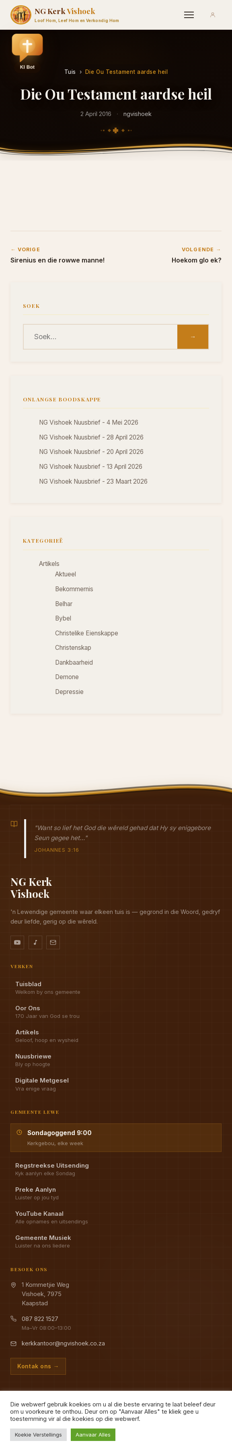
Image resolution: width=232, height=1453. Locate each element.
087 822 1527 (40, 1319)
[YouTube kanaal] (17, 942)
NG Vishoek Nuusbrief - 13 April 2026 (90, 466)
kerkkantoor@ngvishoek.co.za (63, 1343)
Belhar (63, 604)
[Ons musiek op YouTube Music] (35, 942)
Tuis (70, 72)
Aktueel (65, 574)
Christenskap (73, 647)
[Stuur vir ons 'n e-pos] (53, 942)
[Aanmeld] (213, 15)
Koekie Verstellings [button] (38, 1434)
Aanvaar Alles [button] (93, 1434)
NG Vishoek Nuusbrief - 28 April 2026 (91, 437)
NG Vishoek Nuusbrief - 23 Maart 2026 (93, 481)
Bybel (63, 618)
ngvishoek (137, 114)
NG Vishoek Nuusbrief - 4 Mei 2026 (88, 422)
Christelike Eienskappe (86, 633)
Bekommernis (74, 589)
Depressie (69, 692)
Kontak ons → (38, 1366)
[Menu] (189, 15)
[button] (27, 53)
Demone (67, 677)
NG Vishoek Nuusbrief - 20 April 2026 (91, 452)
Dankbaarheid (74, 662)
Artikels (49, 564)
